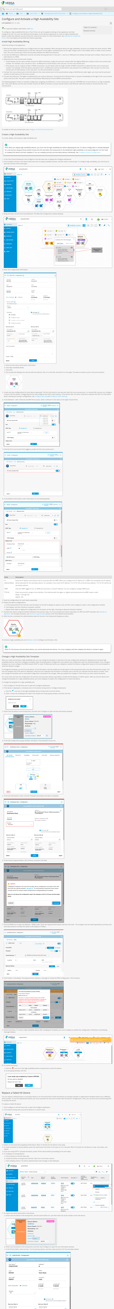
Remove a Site (31, 640)
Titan (20, 14)
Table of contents (90, 27)
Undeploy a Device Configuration (89, 152)
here (31, 29)
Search (3, 9)
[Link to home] (7, 5)
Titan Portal (32, 14)
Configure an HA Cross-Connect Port (41, 129)
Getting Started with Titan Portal (53, 14)
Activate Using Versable (37, 614)
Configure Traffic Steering (58, 396)
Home (9, 14)
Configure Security (41, 396)
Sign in (109, 9)
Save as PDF (111, 23)
